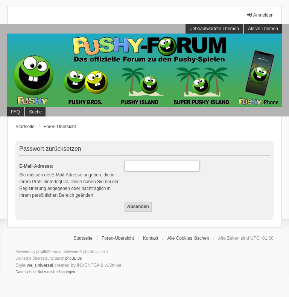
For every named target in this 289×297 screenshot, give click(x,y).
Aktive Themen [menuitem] (263, 28)
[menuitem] (26, 272)
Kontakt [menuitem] (150, 238)
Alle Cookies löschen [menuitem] (188, 238)
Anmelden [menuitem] (260, 15)
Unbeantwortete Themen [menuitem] (214, 28)
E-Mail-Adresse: (36, 166)
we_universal (40, 265)
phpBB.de (73, 258)
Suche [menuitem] (35, 112)
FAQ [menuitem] (15, 112)
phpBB (42, 252)
